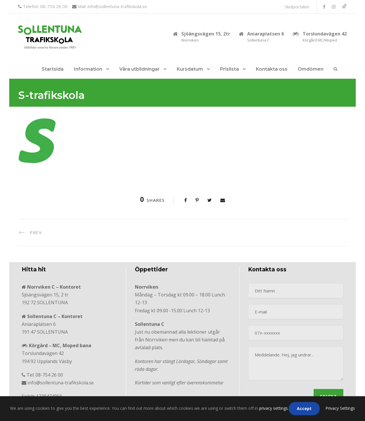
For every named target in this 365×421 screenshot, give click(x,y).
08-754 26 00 (49, 375)
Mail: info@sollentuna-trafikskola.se (112, 6)
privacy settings (273, 408)
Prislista (229, 69)
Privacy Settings (340, 408)
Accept (304, 408)
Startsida (53, 69)
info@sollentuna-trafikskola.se (60, 382)
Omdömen (310, 69)
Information (88, 69)
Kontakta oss (271, 69)
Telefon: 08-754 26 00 (45, 6)
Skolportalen (297, 7)
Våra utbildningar (139, 69)
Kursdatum (190, 69)
